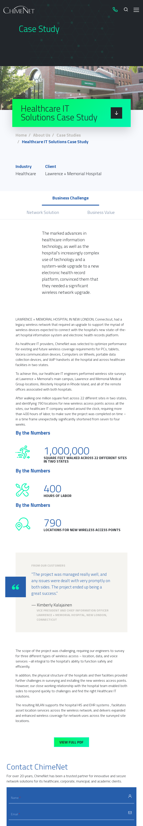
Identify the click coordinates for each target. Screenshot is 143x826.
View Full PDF (71, 742)
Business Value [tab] (101, 212)
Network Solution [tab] (43, 212)
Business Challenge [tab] (70, 197)
